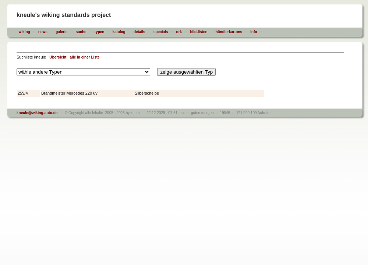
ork (179, 32)
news (42, 32)
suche (81, 32)
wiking (24, 32)
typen (100, 32)
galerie (61, 32)
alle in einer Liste (85, 57)
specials (160, 32)
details (139, 32)
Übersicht (57, 57)
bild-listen (198, 32)
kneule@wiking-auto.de (37, 113)
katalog (119, 32)
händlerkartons (229, 32)
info (253, 32)
